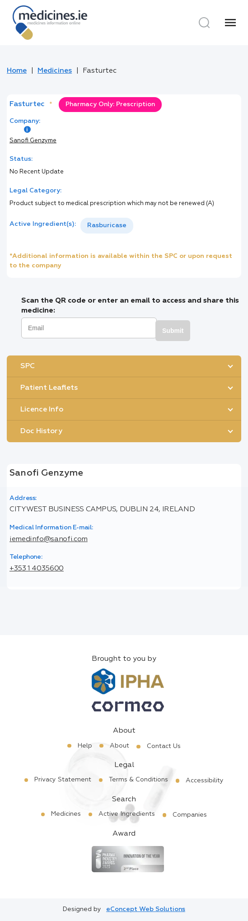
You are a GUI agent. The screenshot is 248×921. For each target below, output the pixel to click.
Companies (190, 815)
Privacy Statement (62, 779)
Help (85, 746)
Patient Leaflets (49, 388)
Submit (172, 330)
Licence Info (41, 409)
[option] (106, 226)
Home (17, 71)
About (119, 746)
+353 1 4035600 (36, 568)
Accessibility (205, 780)
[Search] (204, 22)
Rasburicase (106, 225)
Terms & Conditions (138, 779)
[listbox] (106, 226)
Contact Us (164, 746)
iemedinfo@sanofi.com (48, 539)
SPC (27, 366)
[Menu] (230, 22)
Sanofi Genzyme (32, 141)
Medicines (54, 71)
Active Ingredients (126, 814)
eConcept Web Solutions (145, 909)
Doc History (41, 431)
